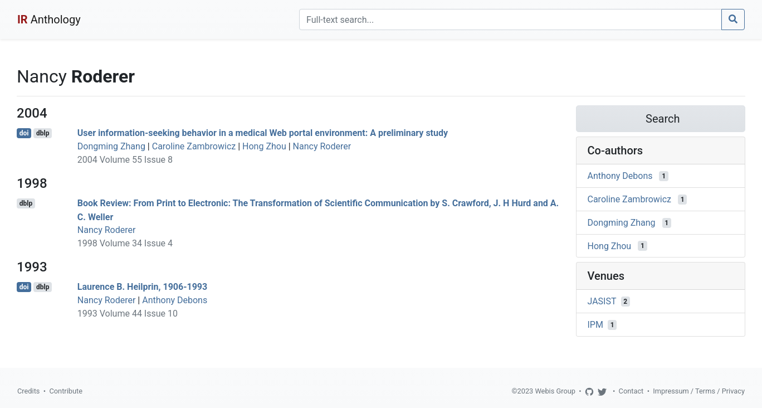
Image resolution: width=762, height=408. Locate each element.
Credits (28, 391)
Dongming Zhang (111, 146)
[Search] (510, 19)
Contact (631, 391)
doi (24, 133)
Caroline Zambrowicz (194, 146)
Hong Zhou (264, 146)
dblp (42, 133)
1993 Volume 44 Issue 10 (127, 313)
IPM (595, 324)
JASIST (602, 301)
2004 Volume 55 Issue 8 (125, 159)
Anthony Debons (174, 300)
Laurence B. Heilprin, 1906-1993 (142, 286)
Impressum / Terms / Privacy (699, 391)
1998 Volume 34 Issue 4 (125, 243)
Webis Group (555, 391)
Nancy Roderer (322, 146)
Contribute (65, 391)
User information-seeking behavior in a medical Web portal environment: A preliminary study (262, 133)
